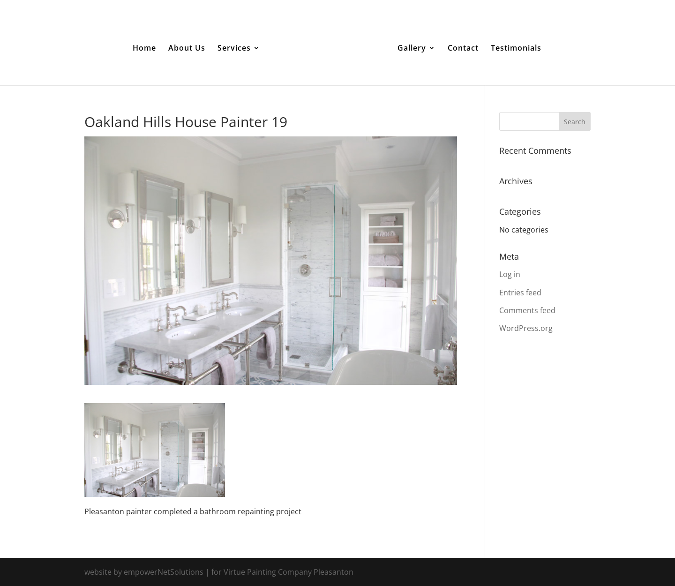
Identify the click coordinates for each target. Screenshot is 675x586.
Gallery (412, 49)
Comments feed (527, 310)
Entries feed (520, 292)
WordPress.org (526, 328)
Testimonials (516, 49)
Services (234, 49)
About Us (186, 49)
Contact (463, 49)
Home (144, 49)
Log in (509, 274)
